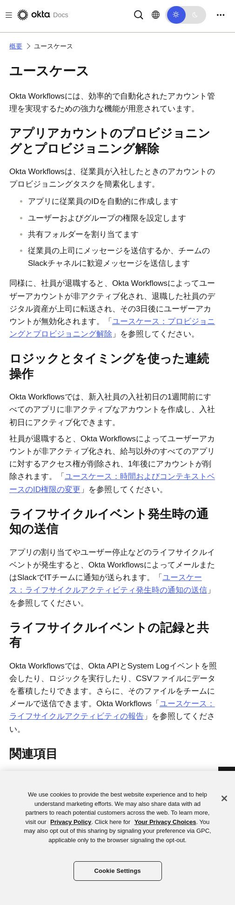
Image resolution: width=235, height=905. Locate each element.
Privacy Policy (70, 821)
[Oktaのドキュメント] (42, 15)
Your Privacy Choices (165, 821)
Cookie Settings (117, 870)
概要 (15, 46)
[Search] (138, 14)
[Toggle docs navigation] (7, 15)
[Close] (224, 798)
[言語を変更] (156, 15)
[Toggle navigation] (220, 15)
